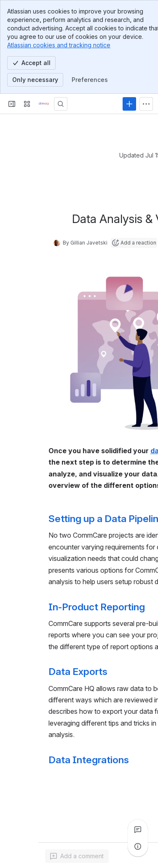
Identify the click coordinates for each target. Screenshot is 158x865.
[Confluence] (44, 104)
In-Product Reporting (96, 607)
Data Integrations (88, 760)
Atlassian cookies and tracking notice (58, 45)
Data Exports (77, 671)
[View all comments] (138, 829)
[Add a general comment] (77, 856)
